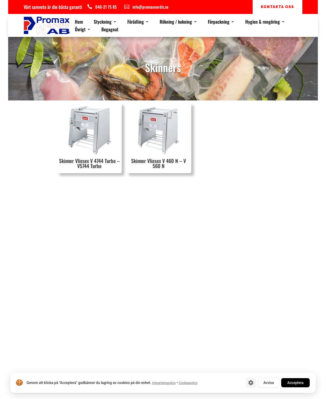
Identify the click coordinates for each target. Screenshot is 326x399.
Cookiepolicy (188, 383)
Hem (79, 22)
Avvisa (268, 383)
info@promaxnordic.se (150, 7)
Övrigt (80, 30)
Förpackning (218, 22)
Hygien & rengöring (262, 22)
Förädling (135, 22)
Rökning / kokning (176, 22)
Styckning (103, 22)
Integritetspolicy (164, 383)
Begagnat (109, 30)
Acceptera (295, 383)
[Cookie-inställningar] (251, 383)
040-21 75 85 (106, 7)
